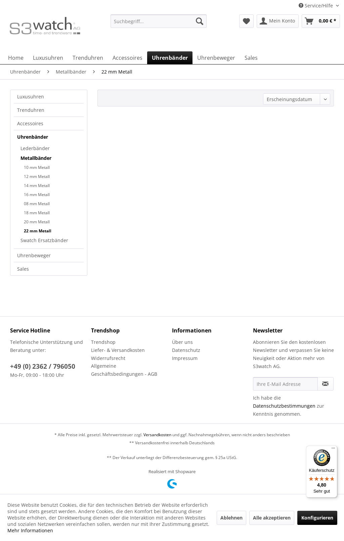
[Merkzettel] (246, 21)
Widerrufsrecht (108, 358)
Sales (23, 269)
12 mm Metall (37, 176)
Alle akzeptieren (272, 517)
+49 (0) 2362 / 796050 (42, 366)
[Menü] (333, 450)
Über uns (182, 342)
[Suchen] (199, 21)
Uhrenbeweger (34, 255)
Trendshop (103, 342)
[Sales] (251, 57)
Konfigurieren (317, 517)
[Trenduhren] (88, 57)
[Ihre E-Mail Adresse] (285, 384)
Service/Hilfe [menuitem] (316, 5)
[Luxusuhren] (48, 57)
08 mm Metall (37, 204)
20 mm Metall (37, 222)
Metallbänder (35, 158)
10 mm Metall (37, 167)
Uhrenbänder (32, 137)
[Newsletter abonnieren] (325, 384)
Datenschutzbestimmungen (284, 406)
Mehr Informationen (30, 530)
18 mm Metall (37, 213)
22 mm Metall (37, 231)
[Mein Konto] (278, 21)
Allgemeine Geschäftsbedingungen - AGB (124, 370)
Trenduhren (30, 110)
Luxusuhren (30, 96)
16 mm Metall (37, 194)
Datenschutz (186, 350)
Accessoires (30, 123)
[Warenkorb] (321, 21)
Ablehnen (231, 517)
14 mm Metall (37, 185)
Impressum (185, 358)
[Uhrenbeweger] (216, 57)
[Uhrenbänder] (169, 57)
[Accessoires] (127, 57)
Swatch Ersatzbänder (44, 240)
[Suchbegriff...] (159, 21)
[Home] (15, 57)
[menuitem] (159, 24)
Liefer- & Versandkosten (118, 350)
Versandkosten (157, 435)
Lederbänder (35, 148)
